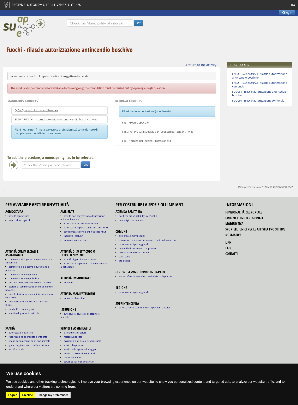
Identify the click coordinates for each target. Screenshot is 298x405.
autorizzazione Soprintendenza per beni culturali (145, 307)
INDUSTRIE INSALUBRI (73, 235)
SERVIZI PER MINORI (73, 357)
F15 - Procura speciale (135, 122)
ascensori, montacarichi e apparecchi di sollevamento (147, 239)
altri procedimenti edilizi (132, 235)
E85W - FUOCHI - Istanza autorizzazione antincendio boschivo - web (56, 119)
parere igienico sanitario (131, 220)
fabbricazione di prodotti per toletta (28, 336)
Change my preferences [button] (52, 395)
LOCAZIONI (68, 282)
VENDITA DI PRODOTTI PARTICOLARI (24, 313)
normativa (233, 235)
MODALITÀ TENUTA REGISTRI (21, 308)
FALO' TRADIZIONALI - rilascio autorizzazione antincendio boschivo (259, 75)
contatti (231, 253)
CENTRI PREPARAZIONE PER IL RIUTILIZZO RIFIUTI (85, 231)
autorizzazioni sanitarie (21, 332)
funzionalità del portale (243, 212)
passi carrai (125, 256)
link (228, 242)
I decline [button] (27, 395)
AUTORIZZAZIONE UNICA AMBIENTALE (81, 223)
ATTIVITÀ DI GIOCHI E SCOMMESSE (80, 259)
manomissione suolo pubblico (135, 252)
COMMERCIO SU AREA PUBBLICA (24, 278)
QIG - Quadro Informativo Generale (36, 110)
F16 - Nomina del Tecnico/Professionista (146, 141)
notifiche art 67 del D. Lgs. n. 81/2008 (138, 215)
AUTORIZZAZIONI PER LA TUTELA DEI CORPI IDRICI (86, 227)
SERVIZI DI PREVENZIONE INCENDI (79, 353)
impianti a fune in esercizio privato (137, 248)
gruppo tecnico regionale (244, 218)
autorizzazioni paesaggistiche (134, 244)
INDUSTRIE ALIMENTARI (74, 298)
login (287, 13)
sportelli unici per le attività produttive (255, 229)
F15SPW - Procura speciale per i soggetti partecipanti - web (157, 131)
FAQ (228, 248)
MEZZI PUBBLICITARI (73, 336)
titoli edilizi (125, 260)
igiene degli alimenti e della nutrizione (29, 345)
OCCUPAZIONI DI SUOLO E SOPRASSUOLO (82, 340)
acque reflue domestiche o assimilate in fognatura (145, 276)
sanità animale (16, 349)
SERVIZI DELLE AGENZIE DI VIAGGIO (80, 349)
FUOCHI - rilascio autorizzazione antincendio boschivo (259, 93)
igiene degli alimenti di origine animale (29, 340)
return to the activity (201, 65)
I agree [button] (12, 395)
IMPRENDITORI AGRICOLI (19, 220)
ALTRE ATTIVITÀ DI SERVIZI (75, 332)
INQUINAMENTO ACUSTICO (76, 239)
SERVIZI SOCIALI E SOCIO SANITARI (79, 361)
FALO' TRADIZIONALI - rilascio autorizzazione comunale (259, 84)
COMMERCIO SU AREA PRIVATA (23, 274)
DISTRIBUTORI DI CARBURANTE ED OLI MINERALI (30, 282)
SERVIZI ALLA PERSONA (74, 345)
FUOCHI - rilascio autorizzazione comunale (258, 100)
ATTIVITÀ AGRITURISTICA (19, 215)
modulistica (234, 223)
